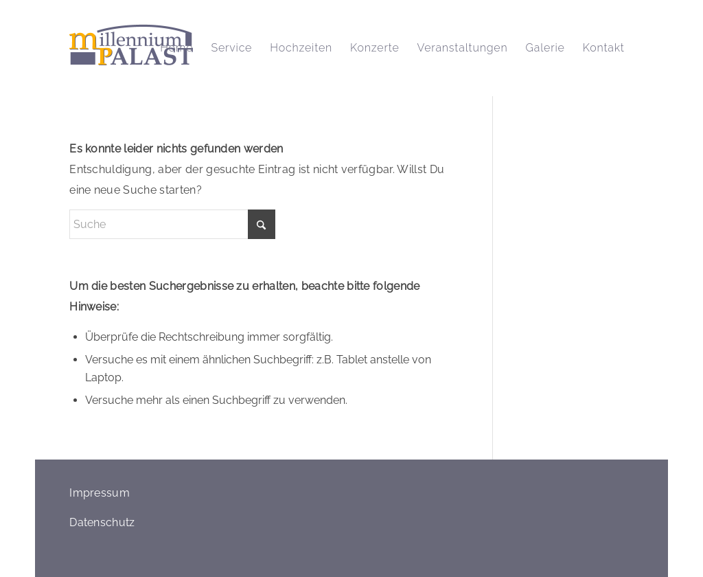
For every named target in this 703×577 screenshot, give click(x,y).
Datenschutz (102, 522)
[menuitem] (176, 48)
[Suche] (172, 224)
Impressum (99, 492)
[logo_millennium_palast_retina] (131, 48)
